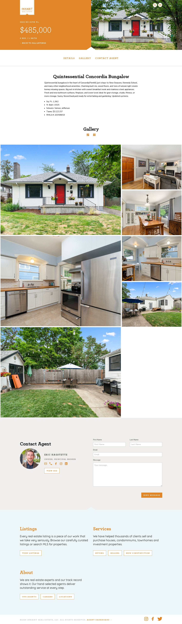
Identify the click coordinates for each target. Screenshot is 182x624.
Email (95, 450)
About (26, 572)
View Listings (30, 553)
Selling (115, 553)
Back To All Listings (34, 43)
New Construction (138, 553)
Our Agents (29, 597)
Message (96, 460)
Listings (28, 528)
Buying (99, 553)
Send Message (151, 495)
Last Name (134, 439)
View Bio (51, 471)
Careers (48, 597)
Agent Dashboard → (99, 620)
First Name (97, 439)
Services (102, 528)
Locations (65, 597)
